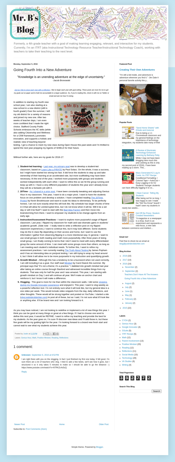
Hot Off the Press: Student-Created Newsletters (148, 214)
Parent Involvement (130, 341)
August (128, 283)
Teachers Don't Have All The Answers (141, 274)
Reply (24, 372)
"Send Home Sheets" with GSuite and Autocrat (147, 129)
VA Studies (127, 361)
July (127, 287)
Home (62, 424)
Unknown (26, 355)
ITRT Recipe (127, 334)
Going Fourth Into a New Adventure (140, 278)
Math (34, 338)
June (127, 291)
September (130, 271)
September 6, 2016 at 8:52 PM (45, 355)
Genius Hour (26, 338)
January (129, 303)
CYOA (125, 320)
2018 (125, 256)
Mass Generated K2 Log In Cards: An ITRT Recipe (148, 174)
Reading (54, 338)
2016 (125, 264)
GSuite (125, 330)
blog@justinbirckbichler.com (132, 244)
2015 (125, 308)
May (127, 295)
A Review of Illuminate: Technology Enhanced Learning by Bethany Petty (148, 152)
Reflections (63, 338)
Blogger (99, 447)
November (130, 267)
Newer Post (19, 424)
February (129, 299)
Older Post (104, 424)
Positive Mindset (44, 338)
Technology (127, 358)
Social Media (128, 354)
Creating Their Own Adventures (137, 69)
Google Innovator (129, 327)
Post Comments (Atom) (36, 429)
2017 (125, 260)
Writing (125, 365)
